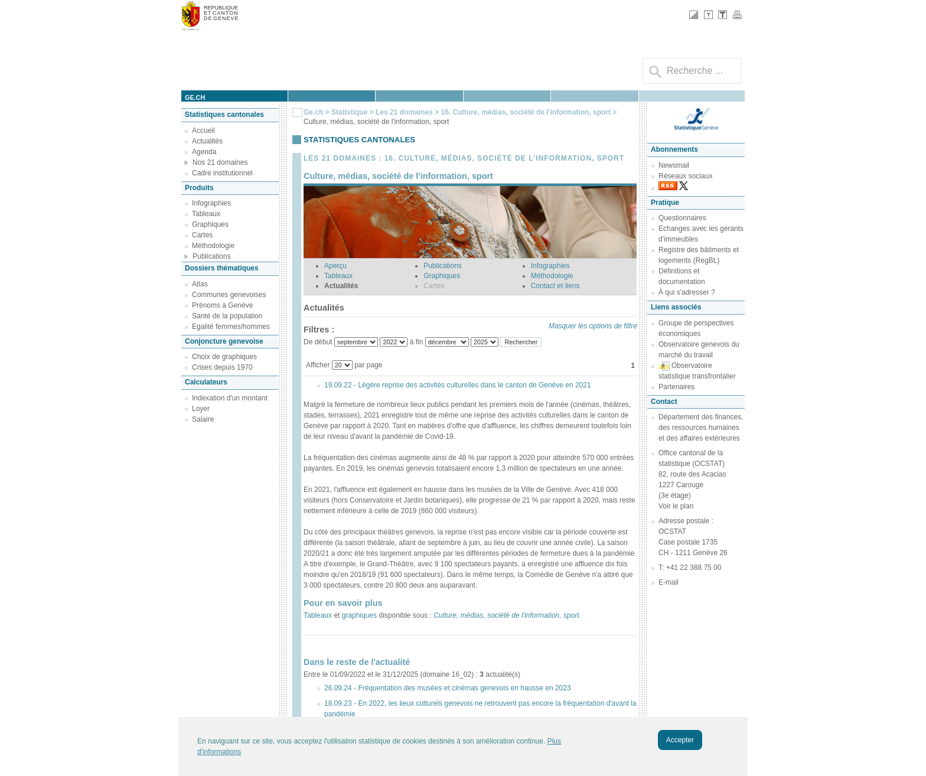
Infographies (211, 203)
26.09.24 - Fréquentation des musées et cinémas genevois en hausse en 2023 (447, 688)
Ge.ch (313, 112)
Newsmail (673, 165)
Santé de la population (227, 316)
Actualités (207, 141)
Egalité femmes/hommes (231, 326)
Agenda (204, 152)
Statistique (349, 112)
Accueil (203, 130)
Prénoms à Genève (222, 305)
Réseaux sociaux (685, 176)
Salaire (203, 419)
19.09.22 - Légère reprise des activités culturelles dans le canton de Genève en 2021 (457, 385)
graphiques (359, 615)
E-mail (668, 582)
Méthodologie (213, 246)
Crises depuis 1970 (222, 367)
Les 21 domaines (404, 112)
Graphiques (210, 224)
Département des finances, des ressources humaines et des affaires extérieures (700, 427)
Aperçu (335, 266)
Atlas (200, 284)
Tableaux (206, 214)
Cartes (202, 235)
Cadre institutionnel (222, 173)
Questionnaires (682, 218)
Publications (212, 256)
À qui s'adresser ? (686, 292)
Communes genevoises (229, 295)
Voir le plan (675, 506)
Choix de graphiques (224, 357)
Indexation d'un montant (230, 398)
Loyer (201, 409)
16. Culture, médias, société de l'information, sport (526, 112)
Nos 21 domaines (220, 162)
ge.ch (195, 97)
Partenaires (676, 387)
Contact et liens (555, 286)
